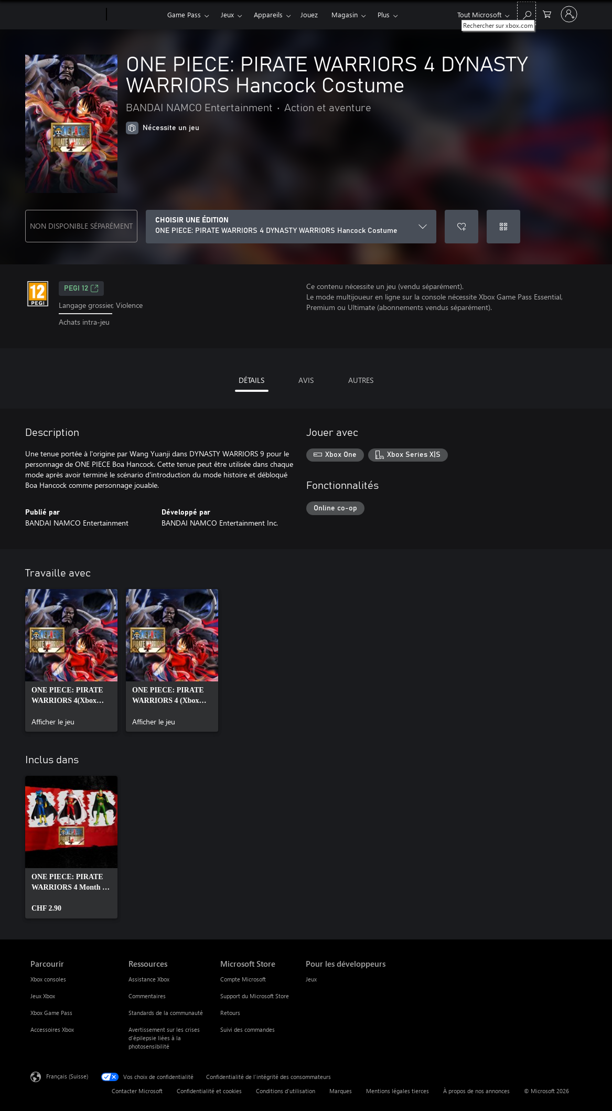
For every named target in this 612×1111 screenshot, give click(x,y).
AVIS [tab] (306, 380)
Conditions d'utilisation (285, 1090)
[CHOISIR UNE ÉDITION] (291, 226)
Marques (340, 1090)
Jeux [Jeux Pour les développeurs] (311, 979)
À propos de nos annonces (476, 1090)
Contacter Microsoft (137, 1090)
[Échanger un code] (503, 226)
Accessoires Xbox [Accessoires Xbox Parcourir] (52, 1029)
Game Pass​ (184, 14)
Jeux (227, 14)
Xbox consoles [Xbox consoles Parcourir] (48, 979)
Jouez (309, 14)
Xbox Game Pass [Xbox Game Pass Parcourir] (51, 1012)
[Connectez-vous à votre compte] (569, 14)
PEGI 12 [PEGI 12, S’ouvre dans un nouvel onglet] (81, 288)
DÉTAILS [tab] (251, 380)
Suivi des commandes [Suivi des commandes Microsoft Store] (247, 1029)
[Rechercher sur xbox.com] (526, 13)
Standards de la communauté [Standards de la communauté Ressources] (165, 1012)
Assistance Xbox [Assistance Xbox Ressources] (148, 979)
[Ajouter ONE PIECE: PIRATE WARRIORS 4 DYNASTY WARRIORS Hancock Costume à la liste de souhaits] (461, 226)
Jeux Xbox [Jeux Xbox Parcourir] (42, 995)
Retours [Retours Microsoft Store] (230, 1012)
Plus (384, 14)
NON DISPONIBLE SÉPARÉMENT (81, 226)
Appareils (268, 14)
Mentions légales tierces (397, 1090)
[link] (71, 660)
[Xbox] (135, 15)
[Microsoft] (66, 15)
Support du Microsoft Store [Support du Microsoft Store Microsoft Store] (254, 995)
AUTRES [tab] (360, 380)
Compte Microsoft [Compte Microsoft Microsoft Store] (243, 979)
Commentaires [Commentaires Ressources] (147, 995)
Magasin (344, 14)
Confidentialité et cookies (209, 1090)
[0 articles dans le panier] (547, 13)
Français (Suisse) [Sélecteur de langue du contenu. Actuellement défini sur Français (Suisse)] (67, 1075)
